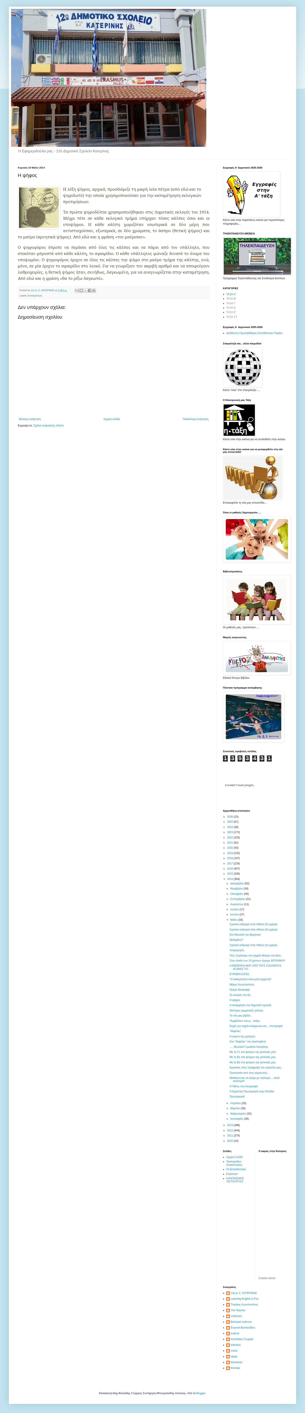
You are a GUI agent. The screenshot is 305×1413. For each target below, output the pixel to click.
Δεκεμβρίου (237, 883)
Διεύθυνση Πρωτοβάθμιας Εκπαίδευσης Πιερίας (254, 333)
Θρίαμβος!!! (236, 939)
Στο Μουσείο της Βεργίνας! (245, 934)
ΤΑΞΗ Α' (231, 294)
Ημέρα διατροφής (240, 989)
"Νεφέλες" (235, 1031)
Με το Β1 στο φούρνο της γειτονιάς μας (252, 1057)
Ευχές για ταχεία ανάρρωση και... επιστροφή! (256, 1026)
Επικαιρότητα (35, 295)
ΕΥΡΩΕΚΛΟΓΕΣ (239, 974)
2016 (230, 868)
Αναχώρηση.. (237, 950)
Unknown (236, 1316)
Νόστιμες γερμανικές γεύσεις (246, 1010)
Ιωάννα (235, 1333)
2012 (230, 1130)
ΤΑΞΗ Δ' (231, 307)
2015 (230, 873)
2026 (230, 816)
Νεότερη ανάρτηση (30, 419)
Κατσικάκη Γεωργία (242, 1339)
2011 (230, 1135)
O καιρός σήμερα (267, 1278)
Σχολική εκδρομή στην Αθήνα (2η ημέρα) (253, 929)
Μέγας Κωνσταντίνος (242, 984)
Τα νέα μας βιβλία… (241, 1015)
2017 (230, 863)
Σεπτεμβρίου (238, 899)
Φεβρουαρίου (238, 1113)
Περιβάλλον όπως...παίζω (245, 1020)
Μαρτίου (235, 1108)
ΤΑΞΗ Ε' (231, 312)
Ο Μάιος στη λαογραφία (244, 1086)
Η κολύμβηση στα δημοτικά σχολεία (250, 1005)
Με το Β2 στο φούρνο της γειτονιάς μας (252, 1062)
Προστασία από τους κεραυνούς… (250, 1072)
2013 (230, 1125)
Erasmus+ (232, 1174)
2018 (230, 858)
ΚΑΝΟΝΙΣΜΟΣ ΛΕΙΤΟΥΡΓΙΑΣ (235, 1180)
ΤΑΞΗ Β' (231, 298)
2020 (230, 847)
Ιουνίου (235, 914)
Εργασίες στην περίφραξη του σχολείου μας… (257, 1067)
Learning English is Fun (244, 1298)
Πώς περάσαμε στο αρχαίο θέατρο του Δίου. (255, 955)
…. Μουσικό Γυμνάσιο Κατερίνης (249, 1046)
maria (234, 1350)
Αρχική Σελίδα (234, 1157)
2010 (230, 1140)
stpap (234, 1356)
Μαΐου (234, 919)
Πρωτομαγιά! (237, 1096)
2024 (230, 827)
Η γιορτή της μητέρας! (242, 1036)
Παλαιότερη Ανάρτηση (196, 419)
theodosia (236, 1362)
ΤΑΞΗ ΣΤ (231, 316)
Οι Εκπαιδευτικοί (236, 1169)
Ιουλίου (235, 909)
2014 (230, 879)
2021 (230, 842)
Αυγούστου (237, 904)
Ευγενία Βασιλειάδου (243, 1327)
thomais (235, 1368)
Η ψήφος (235, 1000)
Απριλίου (236, 1103)
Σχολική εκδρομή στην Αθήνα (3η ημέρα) (253, 924)
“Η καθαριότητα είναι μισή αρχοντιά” (251, 979)
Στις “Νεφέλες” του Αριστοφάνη (248, 1041)
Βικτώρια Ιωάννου (241, 1321)
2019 (230, 853)
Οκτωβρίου (237, 893)
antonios (236, 1344)
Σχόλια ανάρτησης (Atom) (48, 425)
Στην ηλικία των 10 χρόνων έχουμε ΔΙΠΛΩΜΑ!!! (257, 960)
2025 (230, 821)
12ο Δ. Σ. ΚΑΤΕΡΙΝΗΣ (244, 1293)
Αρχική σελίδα (111, 419)
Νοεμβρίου (237, 888)
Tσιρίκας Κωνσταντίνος (244, 1304)
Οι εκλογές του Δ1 (240, 995)
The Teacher (238, 1310)
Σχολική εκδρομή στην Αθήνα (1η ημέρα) (253, 945)
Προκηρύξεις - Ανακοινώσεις (234, 1163)
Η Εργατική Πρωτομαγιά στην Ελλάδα (252, 1091)
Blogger (200, 1393)
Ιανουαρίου (237, 1118)
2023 (230, 832)
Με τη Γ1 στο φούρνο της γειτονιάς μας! (253, 1052)
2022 (230, 837)
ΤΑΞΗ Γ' (231, 303)
